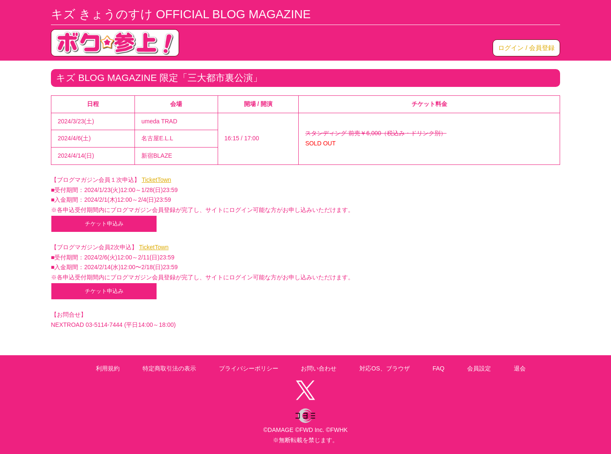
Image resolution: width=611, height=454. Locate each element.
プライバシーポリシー (248, 368)
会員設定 (479, 368)
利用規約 (108, 368)
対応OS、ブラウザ (384, 368)
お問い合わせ (318, 368)
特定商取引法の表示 (169, 368)
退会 (520, 368)
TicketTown (156, 179)
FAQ (438, 368)
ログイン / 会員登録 (526, 47)
